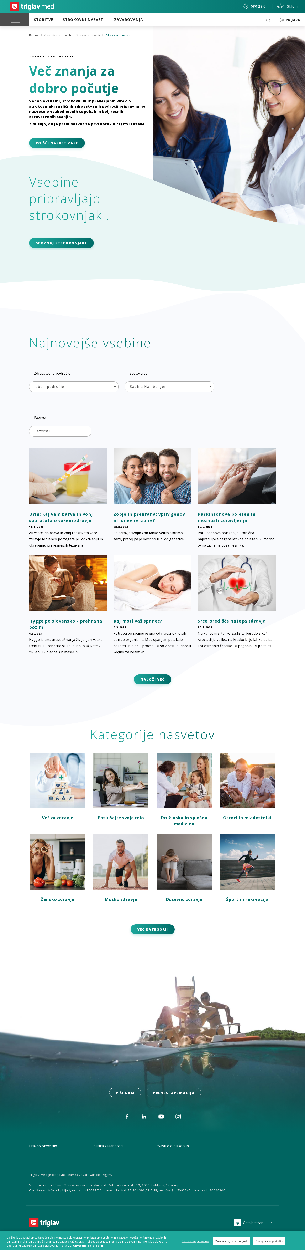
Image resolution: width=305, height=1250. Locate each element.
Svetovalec (138, 373)
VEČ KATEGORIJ (152, 929)
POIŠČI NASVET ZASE (57, 143)
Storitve (43, 19)
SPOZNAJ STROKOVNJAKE (61, 243)
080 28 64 (255, 6)
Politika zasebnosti (107, 1146)
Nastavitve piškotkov (195, 1243)
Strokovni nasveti (84, 19)
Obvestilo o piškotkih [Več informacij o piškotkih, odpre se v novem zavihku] (88, 1248)
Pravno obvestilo (43, 1146)
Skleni (287, 6)
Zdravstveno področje (52, 373)
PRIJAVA (290, 20)
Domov (33, 35)
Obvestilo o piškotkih (171, 1146)
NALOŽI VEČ (153, 679)
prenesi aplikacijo (174, 1093)
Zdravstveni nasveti (57, 35)
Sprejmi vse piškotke (269, 1243)
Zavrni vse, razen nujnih (231, 1243)
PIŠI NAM (125, 1093)
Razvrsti (40, 417)
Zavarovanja (128, 19)
